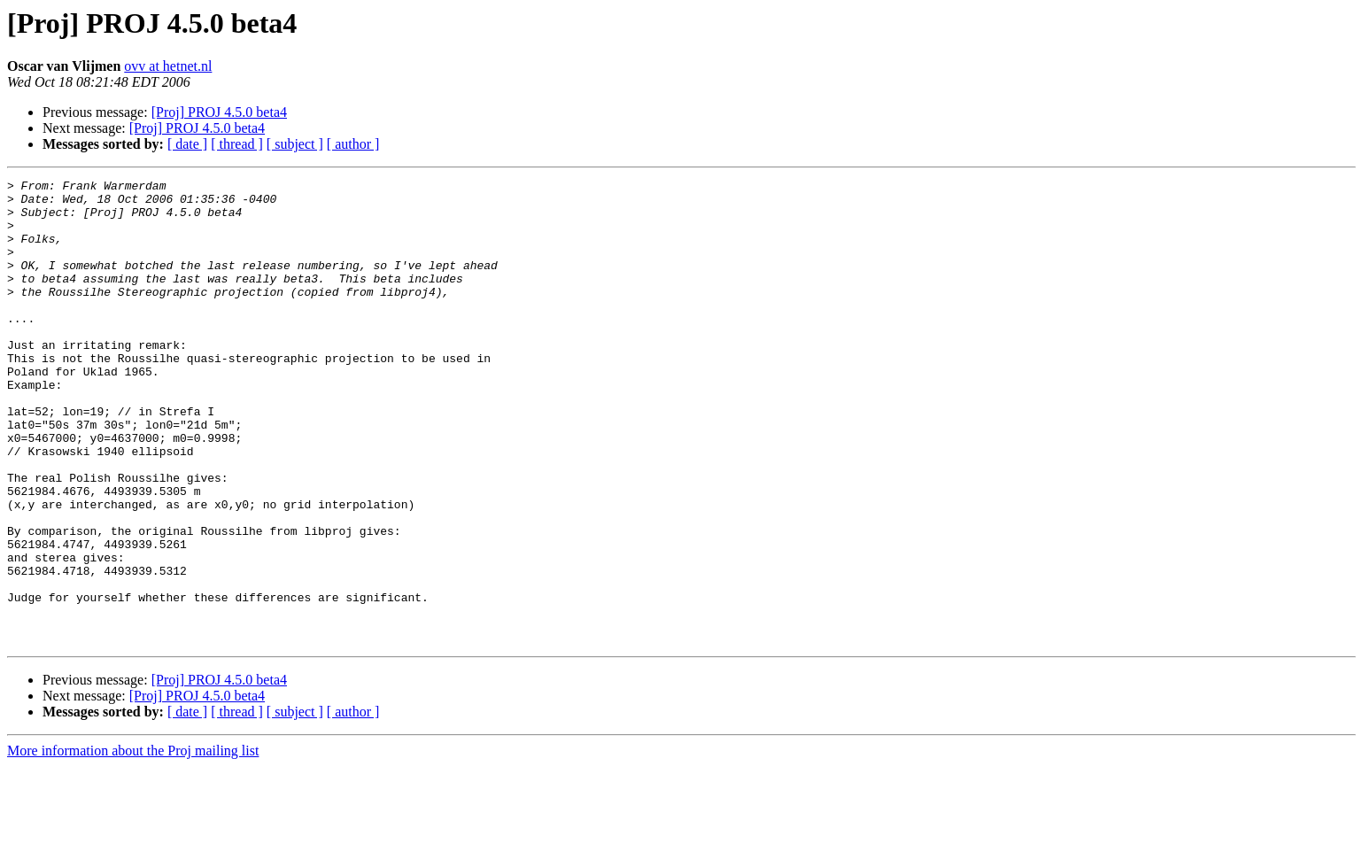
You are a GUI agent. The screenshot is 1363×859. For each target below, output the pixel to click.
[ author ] (353, 143)
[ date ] (187, 143)
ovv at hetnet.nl (168, 66)
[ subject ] (295, 143)
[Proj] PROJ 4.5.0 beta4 (219, 112)
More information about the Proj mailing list (133, 843)
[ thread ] (237, 143)
